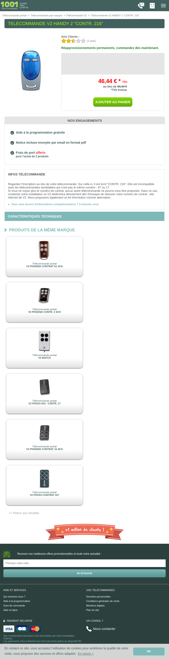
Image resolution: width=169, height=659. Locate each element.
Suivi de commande (14, 605)
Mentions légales (95, 605)
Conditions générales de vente (103, 601)
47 (99, 187)
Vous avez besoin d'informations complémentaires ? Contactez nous (55, 204)
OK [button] (149, 651)
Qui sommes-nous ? (14, 596)
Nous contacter (104, 629)
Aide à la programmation (16, 601)
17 (107, 187)
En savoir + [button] (86, 653)
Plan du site (92, 610)
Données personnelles (98, 596)
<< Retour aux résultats (24, 513)
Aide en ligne (10, 610)
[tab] (84, 174)
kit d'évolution (77, 197)
